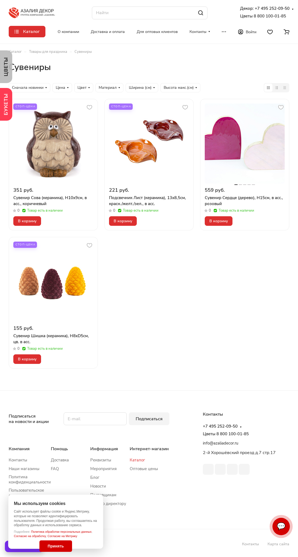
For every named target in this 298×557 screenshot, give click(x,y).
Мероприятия (103, 468)
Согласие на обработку (30, 536)
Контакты (18, 460)
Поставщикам (103, 495)
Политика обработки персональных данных (61, 531)
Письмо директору (108, 503)
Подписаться (149, 419)
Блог (95, 477)
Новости (98, 486)
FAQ (55, 468)
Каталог (137, 460)
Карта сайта (278, 544)
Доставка (60, 460)
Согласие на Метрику (62, 536)
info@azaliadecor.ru (220, 443)
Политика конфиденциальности (30, 479)
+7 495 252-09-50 (272, 8)
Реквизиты (100, 460)
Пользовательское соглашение (26, 493)
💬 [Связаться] (281, 526)
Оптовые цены (144, 468)
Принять (56, 546)
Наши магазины (24, 468)
